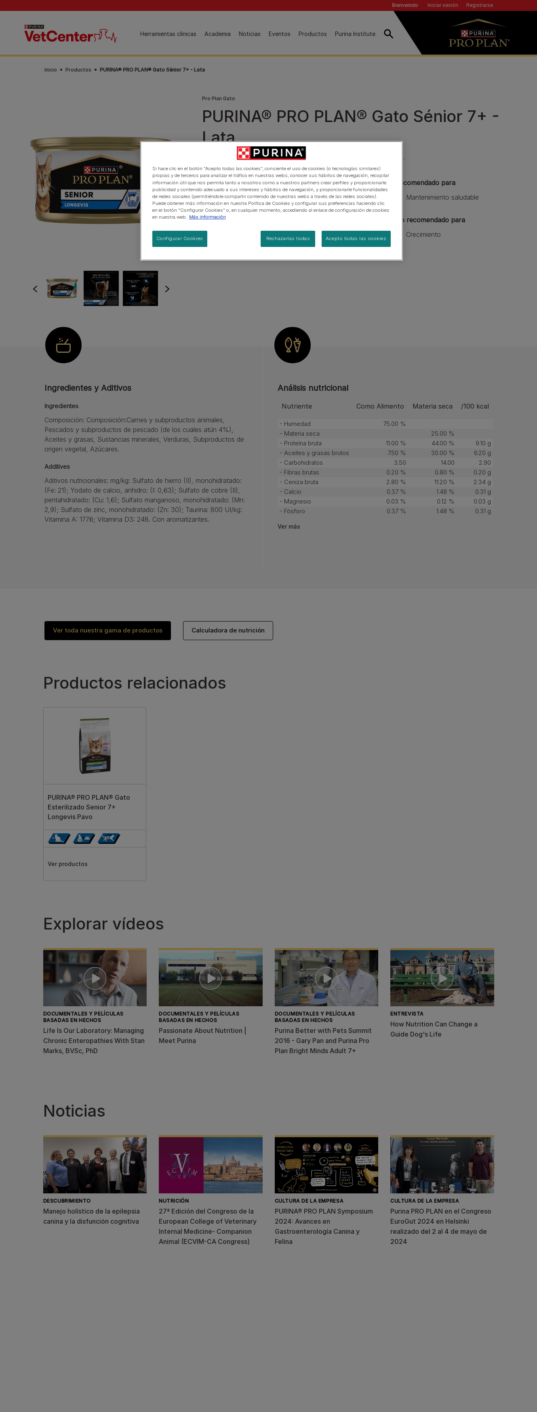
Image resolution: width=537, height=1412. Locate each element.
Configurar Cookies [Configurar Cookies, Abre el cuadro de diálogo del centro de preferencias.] (179, 238)
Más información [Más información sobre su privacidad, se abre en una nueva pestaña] (207, 217)
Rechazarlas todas (288, 238)
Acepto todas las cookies (356, 238)
